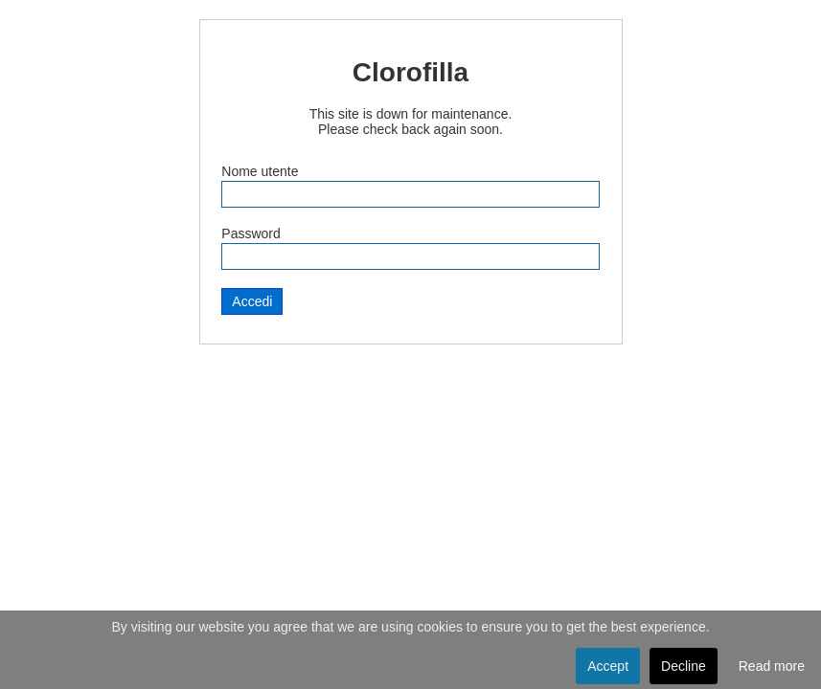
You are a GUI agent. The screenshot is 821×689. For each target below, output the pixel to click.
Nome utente (259, 171)
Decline (683, 666)
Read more (772, 666)
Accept (607, 666)
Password (250, 233)
